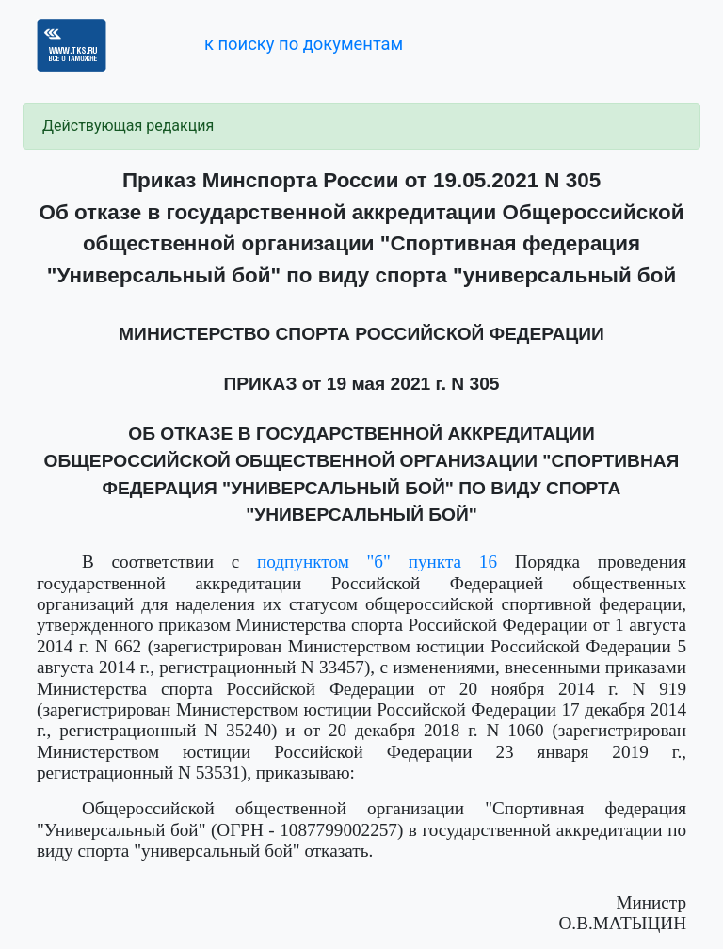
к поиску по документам (303, 44)
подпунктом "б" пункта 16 (377, 561)
